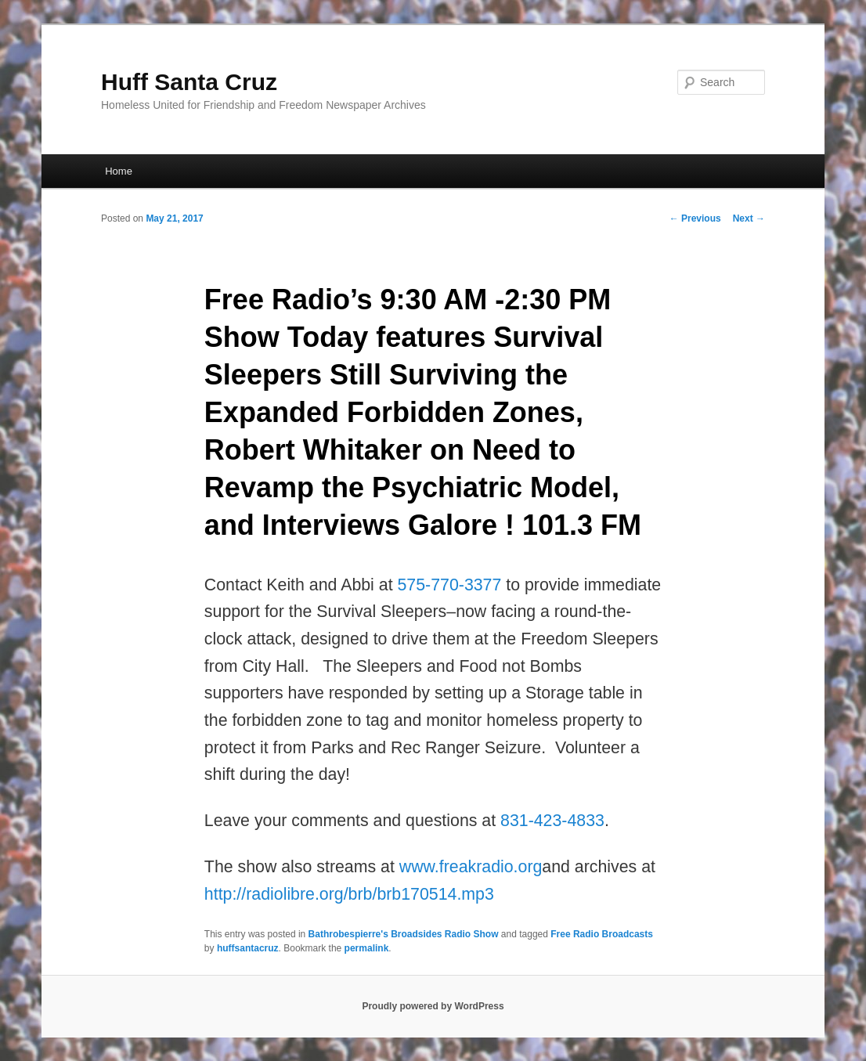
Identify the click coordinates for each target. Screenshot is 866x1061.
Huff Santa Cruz (189, 82)
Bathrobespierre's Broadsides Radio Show (404, 934)
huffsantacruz (248, 948)
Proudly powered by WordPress (432, 1006)
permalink (367, 948)
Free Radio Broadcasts (601, 934)
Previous (695, 218)
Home (118, 171)
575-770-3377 (450, 585)
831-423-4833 (552, 820)
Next (749, 218)
